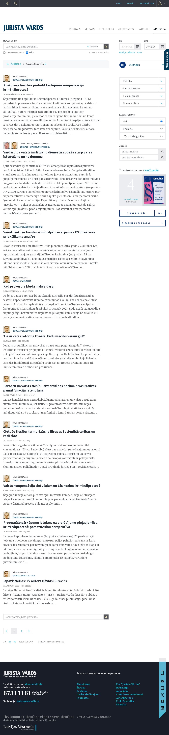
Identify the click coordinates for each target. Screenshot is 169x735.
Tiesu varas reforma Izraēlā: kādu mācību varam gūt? (44, 336)
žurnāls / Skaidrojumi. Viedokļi (28, 80)
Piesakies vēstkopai (142, 223)
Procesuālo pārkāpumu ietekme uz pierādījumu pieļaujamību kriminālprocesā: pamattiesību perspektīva (50, 524)
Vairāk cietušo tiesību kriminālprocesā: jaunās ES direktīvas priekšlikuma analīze (49, 234)
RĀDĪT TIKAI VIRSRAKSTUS (51, 641)
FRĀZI (30, 52)
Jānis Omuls (26, 143)
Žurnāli (81, 687)
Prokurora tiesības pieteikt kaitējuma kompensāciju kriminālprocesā (43, 87)
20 (9, 641)
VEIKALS (90, 29)
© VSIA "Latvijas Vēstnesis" (94, 716)
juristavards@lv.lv (28, 701)
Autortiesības (124, 697)
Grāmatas (83, 697)
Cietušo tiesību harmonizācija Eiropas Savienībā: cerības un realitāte (49, 433)
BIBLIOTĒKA (106, 29)
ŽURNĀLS (75, 29)
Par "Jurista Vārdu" (128, 684)
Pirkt (119, 3)
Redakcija (122, 687)
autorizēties (147, 3)
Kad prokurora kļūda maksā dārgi (29, 286)
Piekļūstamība (125, 701)
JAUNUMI (143, 29)
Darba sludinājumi (88, 694)
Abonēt (131, 3)
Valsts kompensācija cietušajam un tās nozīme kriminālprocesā (51, 485)
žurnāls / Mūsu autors (24, 575)
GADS (139, 52)
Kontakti (121, 704)
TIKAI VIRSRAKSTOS (13, 52)
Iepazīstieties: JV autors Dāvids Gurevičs (35, 581)
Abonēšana (83, 684)
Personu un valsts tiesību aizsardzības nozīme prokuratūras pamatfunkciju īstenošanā (49, 388)
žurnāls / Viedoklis (22, 281)
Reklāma (82, 691)
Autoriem (122, 691)
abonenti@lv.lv (34, 684)
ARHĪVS (157, 29)
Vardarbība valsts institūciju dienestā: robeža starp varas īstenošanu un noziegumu (47, 154)
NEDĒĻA (122, 52)
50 (15, 641)
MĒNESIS (131, 52)
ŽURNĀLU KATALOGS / (139, 170)
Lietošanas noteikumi (129, 694)
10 (4, 641)
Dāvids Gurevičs (35, 64)
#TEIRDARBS (126, 29)
